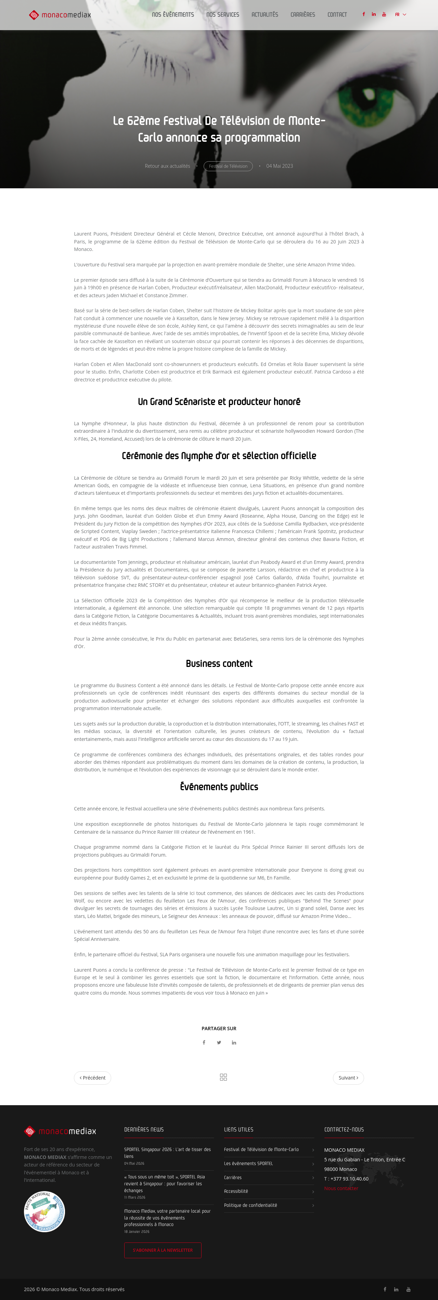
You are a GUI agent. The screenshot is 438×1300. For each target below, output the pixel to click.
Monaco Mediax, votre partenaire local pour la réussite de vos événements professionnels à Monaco (167, 1218)
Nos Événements (173, 15)
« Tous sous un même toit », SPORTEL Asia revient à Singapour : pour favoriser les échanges (164, 1184)
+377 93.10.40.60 (350, 1178)
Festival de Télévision (228, 166)
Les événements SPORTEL (248, 1163)
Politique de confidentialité (250, 1205)
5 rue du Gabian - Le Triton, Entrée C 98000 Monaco (364, 1159)
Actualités (265, 15)
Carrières (303, 15)
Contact (337, 15)
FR (397, 15)
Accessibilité (236, 1191)
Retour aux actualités (167, 166)
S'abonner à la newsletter (163, 1250)
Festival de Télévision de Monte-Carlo (261, 1149)
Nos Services (222, 15)
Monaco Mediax (59, 1289)
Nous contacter (341, 1188)
